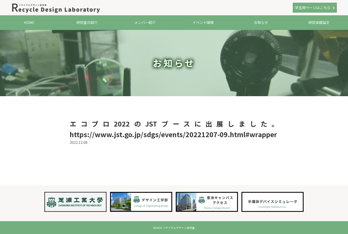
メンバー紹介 (145, 22)
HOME (29, 22)
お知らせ (261, 22)
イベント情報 (203, 22)
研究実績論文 (319, 22)
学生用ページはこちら (312, 7)
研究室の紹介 (87, 22)
